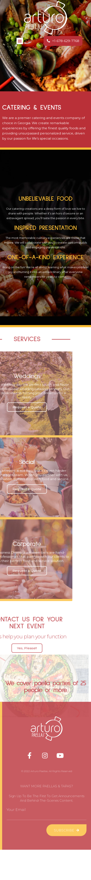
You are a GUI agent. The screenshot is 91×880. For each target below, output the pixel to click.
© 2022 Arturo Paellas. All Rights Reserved (46, 676)
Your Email (16, 714)
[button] (20, 40)
